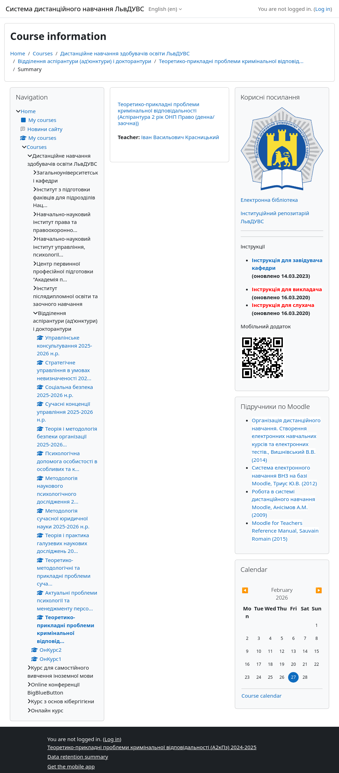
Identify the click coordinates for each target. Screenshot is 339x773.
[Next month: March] (310, 590)
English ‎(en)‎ (162, 8)
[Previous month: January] (253, 590)
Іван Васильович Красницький (180, 137)
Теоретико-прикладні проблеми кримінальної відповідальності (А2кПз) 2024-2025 (152, 747)
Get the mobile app (71, 766)
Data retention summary (77, 756)
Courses (43, 53)
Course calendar (261, 695)
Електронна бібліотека (269, 199)
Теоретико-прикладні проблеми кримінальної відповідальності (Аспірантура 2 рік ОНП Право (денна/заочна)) (166, 113)
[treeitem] (57, 410)
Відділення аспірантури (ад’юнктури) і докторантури (85, 60)
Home (17, 53)
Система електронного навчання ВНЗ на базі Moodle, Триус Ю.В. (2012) (284, 475)
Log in (322, 8)
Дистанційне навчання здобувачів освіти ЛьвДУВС (125, 53)
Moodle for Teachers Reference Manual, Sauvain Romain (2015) (285, 530)
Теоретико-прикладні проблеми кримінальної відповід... (231, 60)
